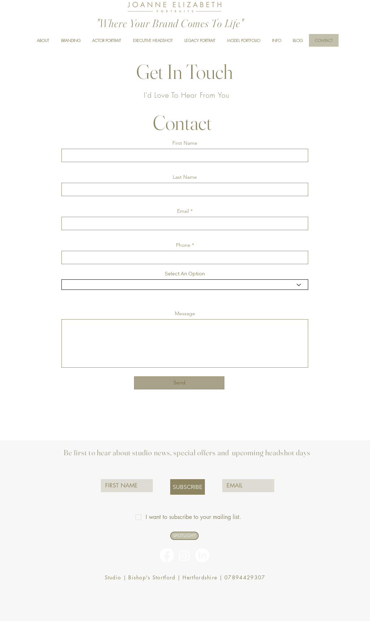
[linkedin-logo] (346, 13)
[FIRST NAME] (125, 485)
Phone (183, 245)
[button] (276, 40)
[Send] (179, 382)
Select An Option (185, 273)
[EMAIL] (246, 485)
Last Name (185, 176)
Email (183, 211)
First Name (184, 142)
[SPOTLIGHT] (184, 536)
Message (185, 313)
